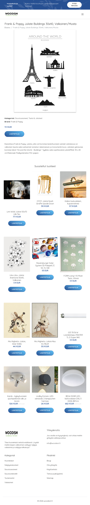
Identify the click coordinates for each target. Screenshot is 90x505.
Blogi (49, 461)
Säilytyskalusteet (11, 465)
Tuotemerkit (9, 478)
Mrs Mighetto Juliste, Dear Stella (17, 342)
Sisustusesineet (21, 118)
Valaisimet (9, 482)
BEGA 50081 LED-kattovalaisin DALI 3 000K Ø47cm (73, 398)
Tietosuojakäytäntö (55, 474)
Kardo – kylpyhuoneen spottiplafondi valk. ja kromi (17, 398)
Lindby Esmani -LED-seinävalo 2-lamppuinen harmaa (45, 398)
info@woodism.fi (53, 443)
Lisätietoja (14, 134)
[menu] (82, 14)
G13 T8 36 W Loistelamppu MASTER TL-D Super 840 (73, 335)
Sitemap (50, 478)
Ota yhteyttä (52, 465)
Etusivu (7, 27)
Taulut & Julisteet (35, 118)
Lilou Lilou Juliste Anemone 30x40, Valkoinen (17, 277)
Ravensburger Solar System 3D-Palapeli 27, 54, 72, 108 (45, 265)
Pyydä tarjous (74, 5)
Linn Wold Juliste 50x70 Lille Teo (17, 213)
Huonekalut (9, 461)
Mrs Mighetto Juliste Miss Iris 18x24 (45, 342)
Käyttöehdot (52, 469)
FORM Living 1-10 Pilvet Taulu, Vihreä (73, 277)
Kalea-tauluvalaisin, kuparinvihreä (73, 202)
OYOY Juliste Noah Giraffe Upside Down (45, 202)
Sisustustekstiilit (11, 474)
